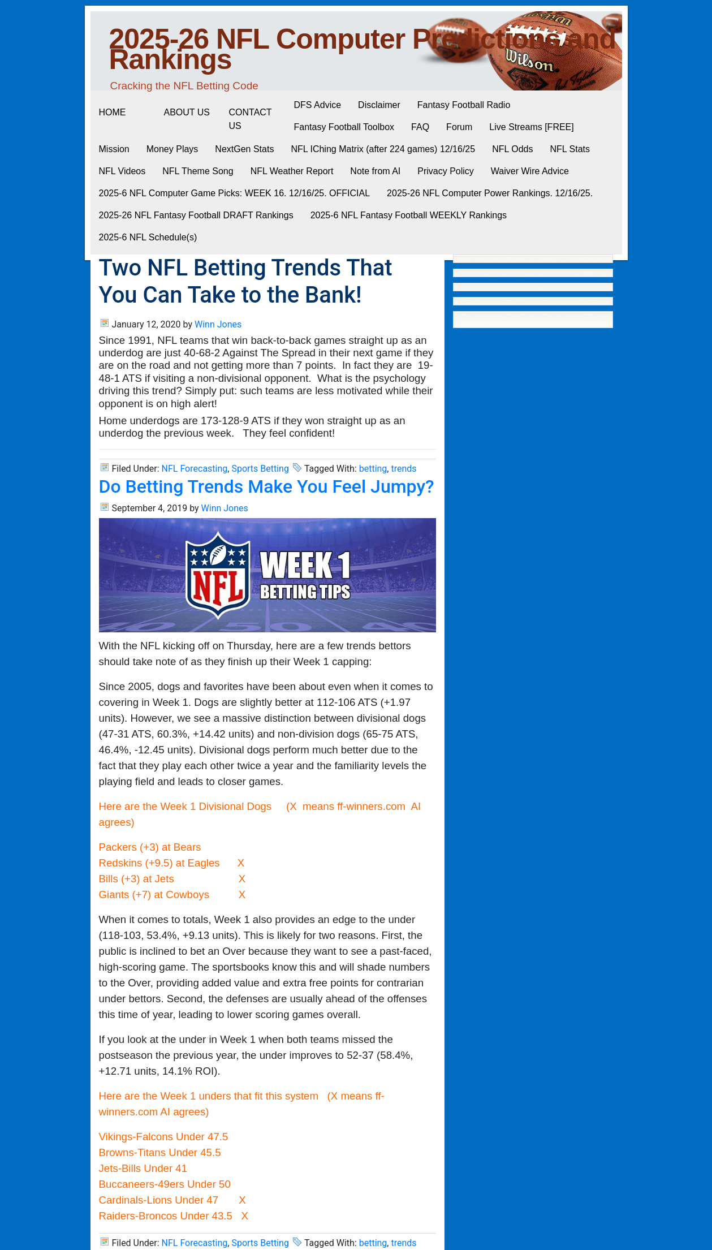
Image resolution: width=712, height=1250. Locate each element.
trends (403, 468)
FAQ (420, 127)
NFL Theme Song (197, 171)
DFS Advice (318, 105)
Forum (459, 127)
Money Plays (172, 149)
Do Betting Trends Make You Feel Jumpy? (266, 486)
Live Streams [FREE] (531, 127)
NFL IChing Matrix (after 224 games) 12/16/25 (383, 149)
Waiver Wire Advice (530, 171)
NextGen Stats (244, 149)
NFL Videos (122, 171)
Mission (114, 149)
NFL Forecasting (195, 468)
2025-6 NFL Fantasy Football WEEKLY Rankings (408, 215)
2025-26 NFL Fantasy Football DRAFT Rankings (196, 215)
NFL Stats (570, 149)
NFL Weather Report (292, 171)
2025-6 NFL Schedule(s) (148, 237)
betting (373, 468)
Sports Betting (260, 468)
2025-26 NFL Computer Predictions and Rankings (362, 49)
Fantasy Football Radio (464, 105)
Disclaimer (379, 105)
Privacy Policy (445, 171)
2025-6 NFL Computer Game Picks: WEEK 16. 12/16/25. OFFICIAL (234, 193)
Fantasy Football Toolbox (344, 127)
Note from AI (375, 171)
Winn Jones (218, 324)
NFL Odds (512, 149)
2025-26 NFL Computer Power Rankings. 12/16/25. (490, 193)
